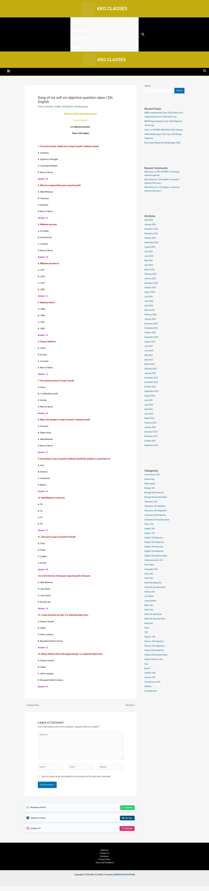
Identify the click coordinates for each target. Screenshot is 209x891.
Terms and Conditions (104, 866)
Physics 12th (150, 642)
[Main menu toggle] (8, 72)
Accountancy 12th (152, 480)
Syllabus (148, 692)
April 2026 (149, 225)
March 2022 (149, 423)
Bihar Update (150, 489)
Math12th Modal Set (153, 619)
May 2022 (148, 415)
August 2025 (150, 252)
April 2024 (149, 311)
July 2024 (148, 302)
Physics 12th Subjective (155, 651)
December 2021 (151, 437)
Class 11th (149, 529)
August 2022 (150, 401)
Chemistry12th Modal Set (155, 520)
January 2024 (150, 324)
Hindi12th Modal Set (153, 588)
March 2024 (149, 315)
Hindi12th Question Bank (155, 593)
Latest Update (150, 606)
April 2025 (149, 270)
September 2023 (151, 342)
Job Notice (149, 601)
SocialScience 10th (152, 687)
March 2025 (149, 275)
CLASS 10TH (81, 38)
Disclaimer (104, 859)
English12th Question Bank (156, 561)
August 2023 (150, 347)
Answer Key (149, 484)
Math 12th (149, 615)
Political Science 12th (154, 665)
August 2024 (150, 297)
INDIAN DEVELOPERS (125, 878)
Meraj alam (149, 177)
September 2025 (151, 248)
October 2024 (150, 293)
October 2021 (150, 446)
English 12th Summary (154, 552)
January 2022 (150, 433)
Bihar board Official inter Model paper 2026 (163, 148)
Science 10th (150, 683)
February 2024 (150, 320)
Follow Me (127, 831)
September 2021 (151, 451)
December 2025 (151, 234)
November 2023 (151, 333)
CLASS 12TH (81, 30)
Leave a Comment (46, 108)
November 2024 (151, 288)
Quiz (146, 669)
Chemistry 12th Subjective (156, 516)
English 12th (149, 538)
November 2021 (151, 441)
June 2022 (149, 410)
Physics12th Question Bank (156, 660)
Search (147, 87)
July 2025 (148, 257)
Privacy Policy (104, 863)
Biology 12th (150, 493)
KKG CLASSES (112, 8)
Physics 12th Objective (154, 647)
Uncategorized (150, 696)
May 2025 (148, 266)
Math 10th (149, 611)
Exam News (149, 570)
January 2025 (150, 284)
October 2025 (150, 243)
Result (147, 674)
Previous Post (32, 706)
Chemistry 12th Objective (155, 511)
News (147, 633)
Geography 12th (151, 574)
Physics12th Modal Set (154, 656)
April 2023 (149, 365)
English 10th (149, 534)
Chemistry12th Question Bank (157, 525)
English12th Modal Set (154, 556)
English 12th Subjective (154, 547)
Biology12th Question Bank (156, 502)
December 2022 (151, 383)
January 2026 (150, 230)
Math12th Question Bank (155, 624)
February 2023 (150, 374)
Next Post (130, 706)
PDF (146, 638)
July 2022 (148, 405)
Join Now (127, 811)
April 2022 (149, 419)
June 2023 (149, 356)
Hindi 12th (149, 583)
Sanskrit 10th (150, 678)
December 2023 (151, 329)
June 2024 (149, 306)
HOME (76, 21)
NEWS (76, 47)
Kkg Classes (149, 185)
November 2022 (151, 387)
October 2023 (150, 338)
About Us (104, 853)
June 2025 (149, 261)
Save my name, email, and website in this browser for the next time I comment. (76, 780)
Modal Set (148, 629)
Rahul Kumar (150, 192)
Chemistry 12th (151, 507)
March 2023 (149, 369)
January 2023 (150, 378)
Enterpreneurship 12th (154, 565)
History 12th (149, 597)
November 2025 (151, 239)
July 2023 (148, 351)
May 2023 (148, 360)
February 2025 (150, 279)
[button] (143, 34)
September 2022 (151, 396)
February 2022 (150, 428)
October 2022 (150, 392)
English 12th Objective (65, 108)
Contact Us (104, 856)
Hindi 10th (149, 579)
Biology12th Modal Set (154, 498)
